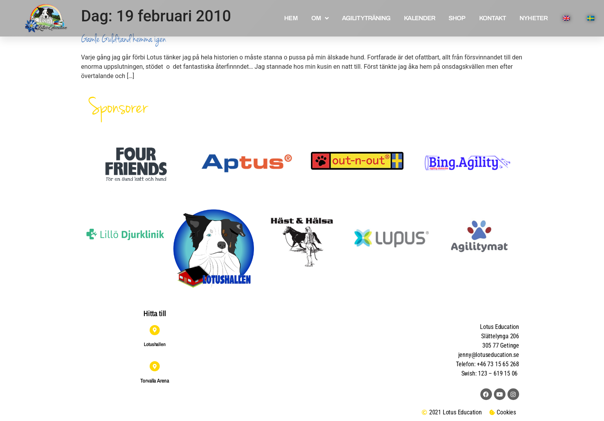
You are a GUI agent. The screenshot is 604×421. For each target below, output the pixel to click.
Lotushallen (155, 344)
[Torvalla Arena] (155, 366)
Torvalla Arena (154, 380)
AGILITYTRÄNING (366, 18)
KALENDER (419, 18)
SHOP (457, 18)
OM (319, 18)
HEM (290, 18)
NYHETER (533, 18)
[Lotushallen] (155, 330)
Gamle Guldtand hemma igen (123, 39)
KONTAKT (492, 18)
